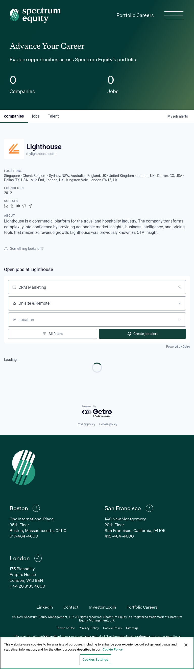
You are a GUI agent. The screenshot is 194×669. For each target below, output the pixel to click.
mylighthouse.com (40, 154)
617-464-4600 (24, 536)
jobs (36, 116)
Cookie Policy (112, 628)
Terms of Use (65, 628)
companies (14, 116)
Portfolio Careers (135, 15)
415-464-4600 (119, 536)
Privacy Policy (89, 628)
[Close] (185, 645)
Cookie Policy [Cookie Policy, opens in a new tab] (113, 649)
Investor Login (102, 607)
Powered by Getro (178, 346)
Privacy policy (86, 424)
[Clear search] (179, 287)
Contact (71, 607)
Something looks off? (23, 249)
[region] (97, 653)
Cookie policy (108, 424)
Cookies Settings (95, 659)
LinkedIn (44, 607)
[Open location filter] (179, 319)
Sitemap (132, 628)
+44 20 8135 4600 (27, 586)
